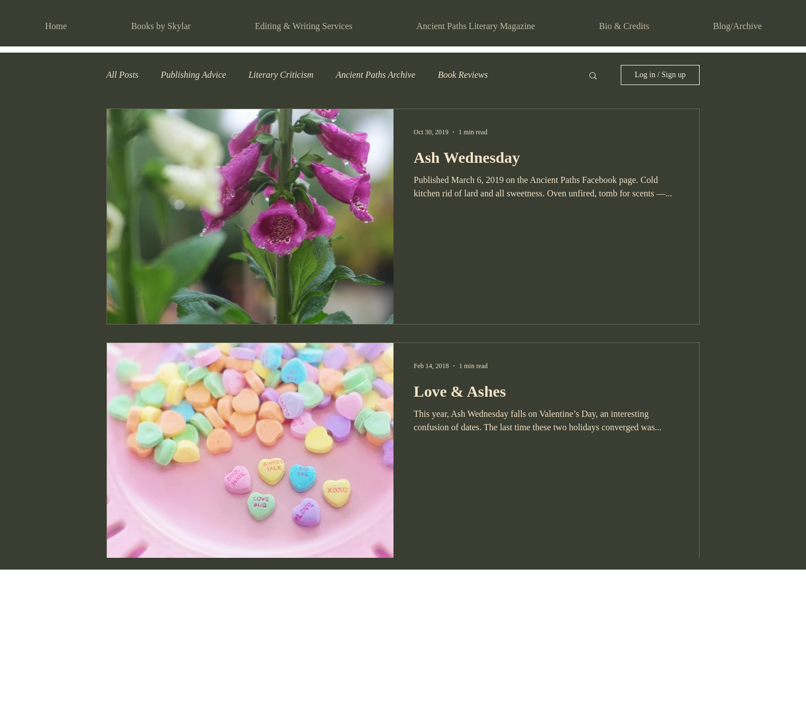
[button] (593, 76)
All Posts (122, 74)
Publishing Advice (193, 74)
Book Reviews (463, 74)
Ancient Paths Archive (375, 74)
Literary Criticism (281, 74)
